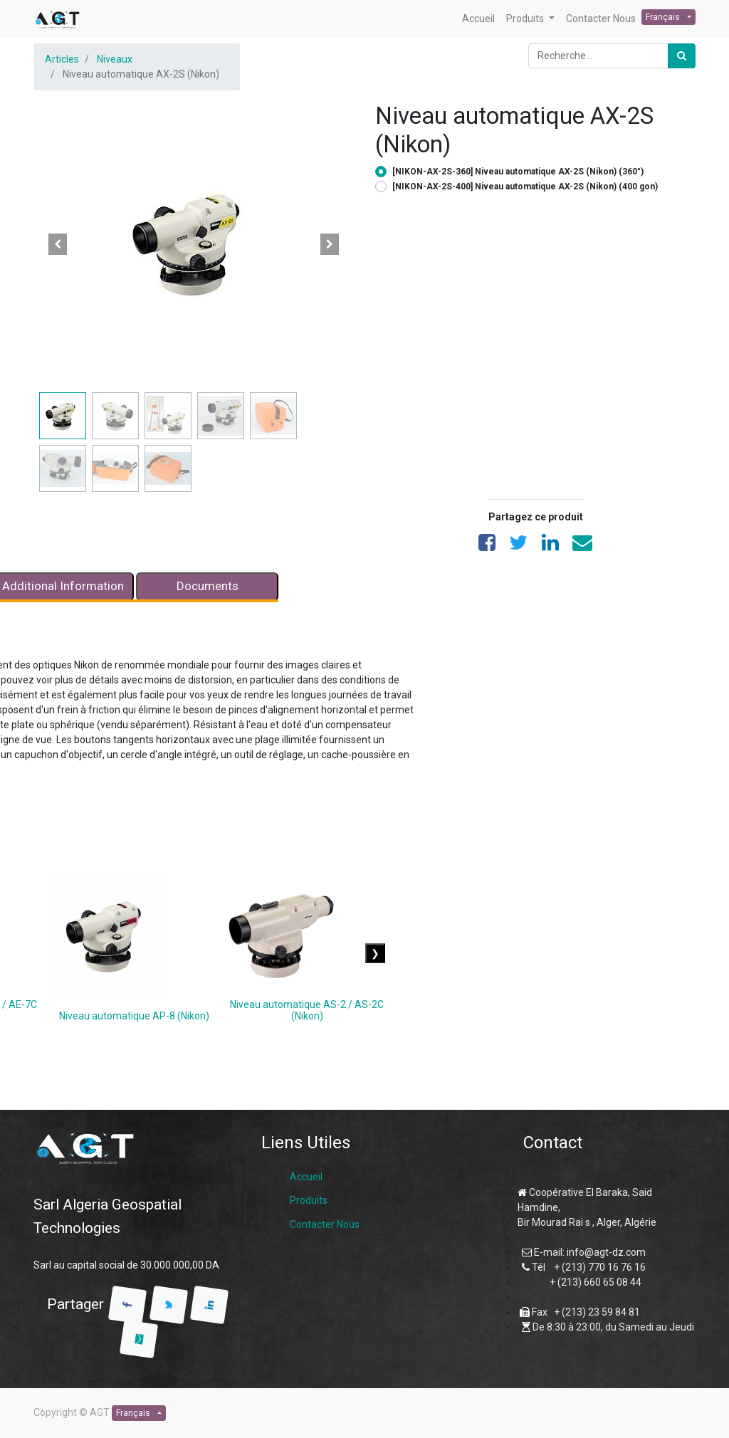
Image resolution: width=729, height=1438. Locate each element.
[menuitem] (478, 19)
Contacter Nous (325, 1224)
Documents (207, 586)
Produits (308, 1200)
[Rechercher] (682, 55)
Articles (62, 59)
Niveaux (114, 59)
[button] (57, 244)
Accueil (306, 1176)
